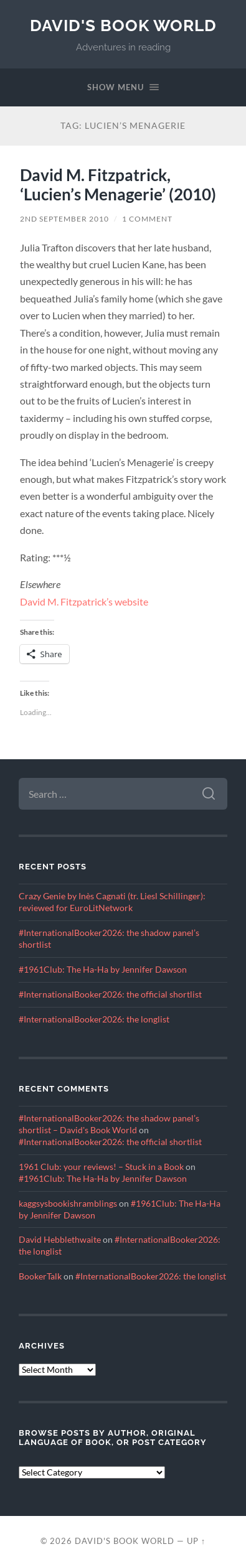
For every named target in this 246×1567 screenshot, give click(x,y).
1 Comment (147, 218)
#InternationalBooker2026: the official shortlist (110, 994)
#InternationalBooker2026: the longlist (94, 1019)
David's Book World (123, 25)
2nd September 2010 (64, 218)
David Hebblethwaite (60, 1240)
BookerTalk (40, 1276)
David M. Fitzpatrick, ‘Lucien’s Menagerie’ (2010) (118, 185)
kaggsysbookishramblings (68, 1204)
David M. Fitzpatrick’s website (84, 601)
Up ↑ (196, 1541)
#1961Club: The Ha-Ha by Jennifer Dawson (103, 970)
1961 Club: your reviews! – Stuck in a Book (101, 1167)
